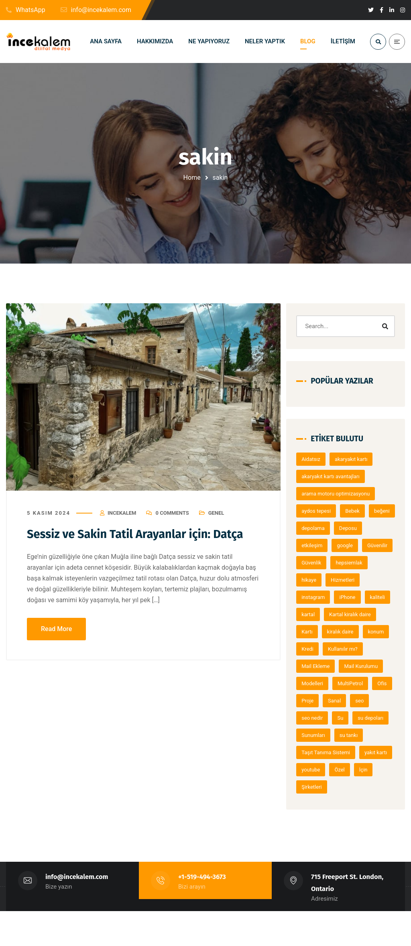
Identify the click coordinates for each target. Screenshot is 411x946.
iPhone (354, 615)
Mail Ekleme (323, 701)
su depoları (321, 770)
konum (358, 667)
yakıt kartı (320, 805)
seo (313, 753)
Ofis (313, 736)
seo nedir (342, 753)
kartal (344, 632)
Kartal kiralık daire (329, 649)
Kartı (369, 649)
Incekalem (122, 513)
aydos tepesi (323, 511)
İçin (313, 822)
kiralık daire (322, 667)
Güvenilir (349, 563)
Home (192, 177)
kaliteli (316, 632)
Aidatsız (318, 460)
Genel (216, 513)
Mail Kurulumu (368, 701)
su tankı (318, 787)
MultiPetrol (357, 718)
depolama (350, 529)
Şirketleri (341, 822)
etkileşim (351, 546)
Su (370, 753)
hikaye (316, 598)
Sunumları (360, 770)
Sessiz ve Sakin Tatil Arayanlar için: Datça (139, 534)
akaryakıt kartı (358, 460)
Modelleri (319, 718)
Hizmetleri (350, 598)
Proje (338, 736)
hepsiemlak (356, 580)
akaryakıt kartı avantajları (337, 477)
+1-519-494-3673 (202, 912)
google (316, 563)
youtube (355, 805)
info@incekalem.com (77, 912)
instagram (320, 615)
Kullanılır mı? (350, 684)
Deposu (317, 546)
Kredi (315, 684)
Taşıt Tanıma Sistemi (365, 787)
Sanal (365, 736)
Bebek (359, 511)
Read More (56, 629)
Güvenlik (318, 580)
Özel (383, 805)
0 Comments (172, 513)
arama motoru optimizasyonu (343, 494)
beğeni (316, 529)
